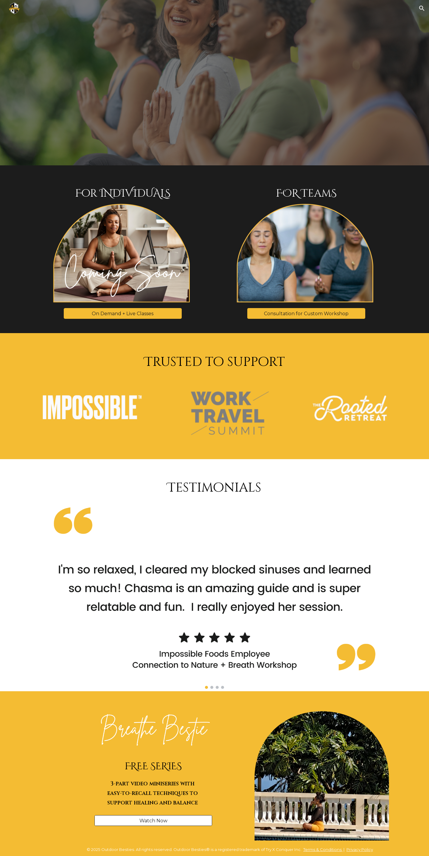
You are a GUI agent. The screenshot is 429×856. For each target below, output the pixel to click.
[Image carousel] (214, 596)
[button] (422, 8)
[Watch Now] (153, 820)
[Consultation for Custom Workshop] (306, 313)
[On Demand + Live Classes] (122, 313)
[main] (122, 193)
